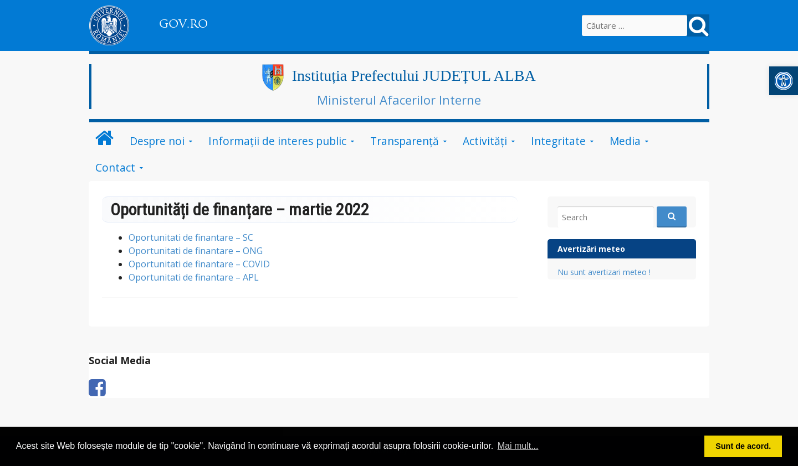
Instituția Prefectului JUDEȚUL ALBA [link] (414, 75)
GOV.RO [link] (183, 24)
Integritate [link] (558, 140)
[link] (783, 80)
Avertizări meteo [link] (591, 249)
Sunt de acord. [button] (743, 446)
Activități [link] (485, 140)
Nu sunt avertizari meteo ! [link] (604, 272)
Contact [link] (115, 167)
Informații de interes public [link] (277, 140)
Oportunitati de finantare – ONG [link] (196, 251)
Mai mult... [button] (518, 446)
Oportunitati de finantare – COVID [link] (199, 264)
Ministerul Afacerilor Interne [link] (399, 99)
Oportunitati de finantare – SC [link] (191, 237)
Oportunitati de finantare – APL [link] (194, 277)
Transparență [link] (404, 140)
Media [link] (625, 140)
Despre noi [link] (157, 140)
